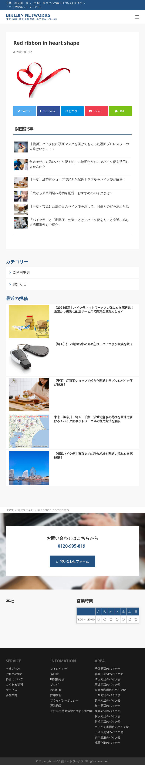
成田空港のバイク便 (107, 742)
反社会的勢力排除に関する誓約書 (71, 711)
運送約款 (56, 705)
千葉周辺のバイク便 (107, 668)
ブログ (54, 684)
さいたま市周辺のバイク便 (112, 727)
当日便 (54, 674)
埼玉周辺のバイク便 (107, 679)
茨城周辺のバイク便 (107, 684)
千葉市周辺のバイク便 (109, 732)
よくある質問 (14, 684)
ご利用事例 (21, 272)
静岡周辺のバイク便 (107, 711)
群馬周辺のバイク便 (107, 700)
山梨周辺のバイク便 (107, 695)
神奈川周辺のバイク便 (109, 674)
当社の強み (13, 668)
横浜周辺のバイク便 (107, 716)
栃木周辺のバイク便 (107, 705)
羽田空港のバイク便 (107, 737)
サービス (11, 690)
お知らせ (19, 284)
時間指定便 (57, 679)
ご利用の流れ (14, 674)
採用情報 (56, 695)
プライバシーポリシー (64, 700)
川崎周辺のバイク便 (107, 721)
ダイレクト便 (58, 668)
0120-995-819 (71, 546)
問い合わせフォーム (72, 561)
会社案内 (11, 695)
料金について (14, 679)
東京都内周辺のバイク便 (110, 690)
